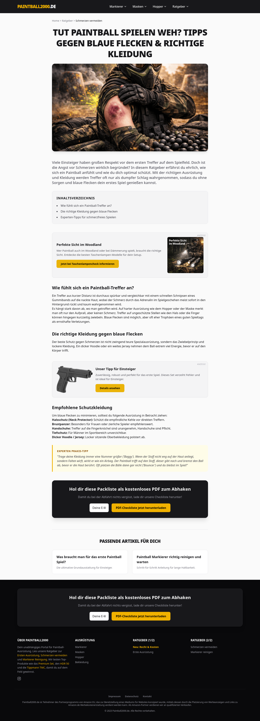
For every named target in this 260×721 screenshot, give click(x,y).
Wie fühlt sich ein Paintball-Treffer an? (86, 206)
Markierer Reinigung (35, 659)
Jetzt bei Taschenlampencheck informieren (87, 264)
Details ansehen (110, 388)
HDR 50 (64, 663)
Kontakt (147, 696)
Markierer (118, 6)
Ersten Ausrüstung (28, 655)
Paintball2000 (36, 6)
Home (55, 20)
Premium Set (46, 663)
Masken (140, 6)
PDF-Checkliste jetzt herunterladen (141, 508)
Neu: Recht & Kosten (146, 647)
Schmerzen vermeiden (54, 655)
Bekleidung (81, 662)
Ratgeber (180, 6)
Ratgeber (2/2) (201, 640)
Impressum (114, 696)
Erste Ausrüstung (143, 652)
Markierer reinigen (202, 652)
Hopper (160, 6)
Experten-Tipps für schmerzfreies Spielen (88, 217)
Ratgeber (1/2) (144, 640)
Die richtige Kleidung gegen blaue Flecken (89, 211)
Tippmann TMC (36, 667)
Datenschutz (131, 696)
